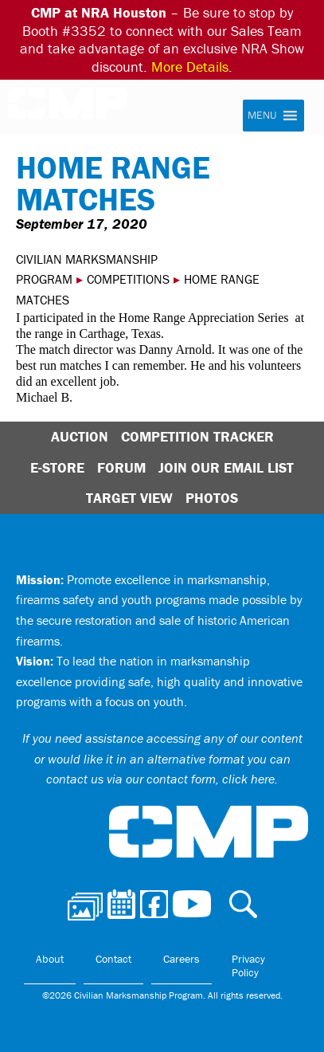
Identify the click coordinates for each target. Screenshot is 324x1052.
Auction (79, 436)
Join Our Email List (226, 467)
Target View (129, 498)
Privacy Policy (248, 966)
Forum (121, 467)
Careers (181, 959)
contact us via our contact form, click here (160, 779)
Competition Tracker (197, 436)
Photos (211, 498)
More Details (189, 66)
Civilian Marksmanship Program (75, 110)
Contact (113, 959)
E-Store (57, 467)
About (50, 959)
